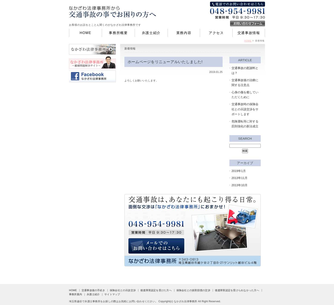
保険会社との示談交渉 (123, 290)
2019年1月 (239, 171)
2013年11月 (240, 178)
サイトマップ (112, 294)
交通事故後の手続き (93, 290)
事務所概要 (118, 33)
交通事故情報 (249, 33)
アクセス (216, 33)
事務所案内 (75, 294)
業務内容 (183, 33)
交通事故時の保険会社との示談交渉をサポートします (245, 109)
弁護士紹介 (151, 33)
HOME (85, 33)
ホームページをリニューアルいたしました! (165, 62)
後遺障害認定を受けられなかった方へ (237, 290)
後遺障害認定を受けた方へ (156, 290)
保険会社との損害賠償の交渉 (193, 290)
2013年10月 (240, 185)
